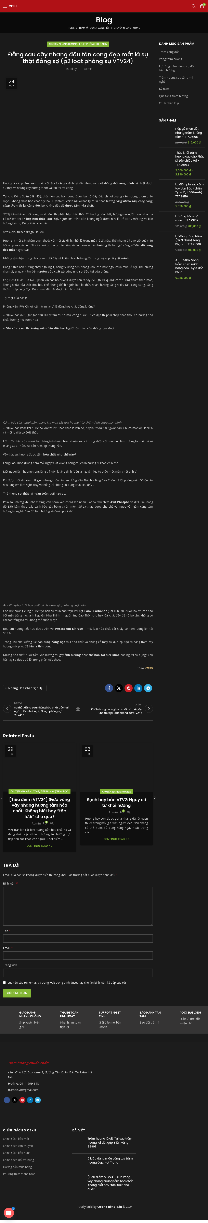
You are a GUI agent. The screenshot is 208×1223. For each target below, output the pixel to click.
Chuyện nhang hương (127, 27)
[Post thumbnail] (78, 1146)
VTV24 (148, 668)
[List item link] (49, 1086)
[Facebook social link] (109, 688)
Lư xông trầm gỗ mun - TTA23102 (186, 218)
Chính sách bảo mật (16, 1141)
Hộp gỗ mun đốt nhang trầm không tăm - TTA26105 (188, 133)
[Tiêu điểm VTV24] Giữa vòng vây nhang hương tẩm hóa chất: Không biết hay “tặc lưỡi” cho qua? (39, 810)
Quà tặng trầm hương (173, 96)
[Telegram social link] (148, 688)
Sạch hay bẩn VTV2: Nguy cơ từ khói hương (116, 805)
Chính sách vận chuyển (18, 1149)
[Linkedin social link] (138, 688)
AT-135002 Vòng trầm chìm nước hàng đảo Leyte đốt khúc (189, 266)
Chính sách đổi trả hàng (18, 1163)
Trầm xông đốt (169, 52)
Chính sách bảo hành (16, 1155)
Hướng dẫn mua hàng (17, 1170)
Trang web (10, 968)
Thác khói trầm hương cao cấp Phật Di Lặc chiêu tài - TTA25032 (189, 159)
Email (8, 951)
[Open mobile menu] (10, 6)
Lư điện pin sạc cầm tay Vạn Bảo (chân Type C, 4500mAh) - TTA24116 (190, 190)
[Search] (194, 6)
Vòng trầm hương (170, 59)
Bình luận (10, 886)
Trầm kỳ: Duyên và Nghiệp (94, 27)
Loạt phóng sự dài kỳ (93, 44)
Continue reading (40, 848)
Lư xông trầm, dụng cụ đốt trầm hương (177, 68)
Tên (7, 933)
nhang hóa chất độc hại (25, 688)
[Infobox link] (144, 1021)
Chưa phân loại (169, 103)
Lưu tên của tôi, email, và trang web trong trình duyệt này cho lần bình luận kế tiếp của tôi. (67, 985)
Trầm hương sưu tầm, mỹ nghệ (176, 79)
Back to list (78, 710)
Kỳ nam (164, 89)
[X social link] (119, 688)
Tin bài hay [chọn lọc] (54, 794)
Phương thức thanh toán (19, 1177)
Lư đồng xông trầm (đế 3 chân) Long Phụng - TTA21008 (188, 240)
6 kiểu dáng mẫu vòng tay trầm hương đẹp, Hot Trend (110, 1163)
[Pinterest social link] (129, 688)
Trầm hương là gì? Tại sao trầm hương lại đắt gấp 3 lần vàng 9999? (110, 1145)
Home (71, 27)
